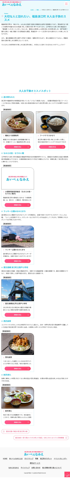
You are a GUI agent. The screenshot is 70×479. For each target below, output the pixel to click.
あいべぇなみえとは (16, 460)
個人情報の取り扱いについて (52, 469)
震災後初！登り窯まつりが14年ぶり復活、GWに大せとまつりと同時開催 (39, 439)
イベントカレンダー (60, 460)
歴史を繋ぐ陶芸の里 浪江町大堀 (16, 433)
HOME (32, 9)
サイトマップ (25, 469)
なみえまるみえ (13, 469)
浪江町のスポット (46, 460)
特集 (37, 9)
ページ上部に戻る (67, 477)
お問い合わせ (35, 469)
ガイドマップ (28, 460)
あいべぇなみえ (11, 3)
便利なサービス (35, 465)
